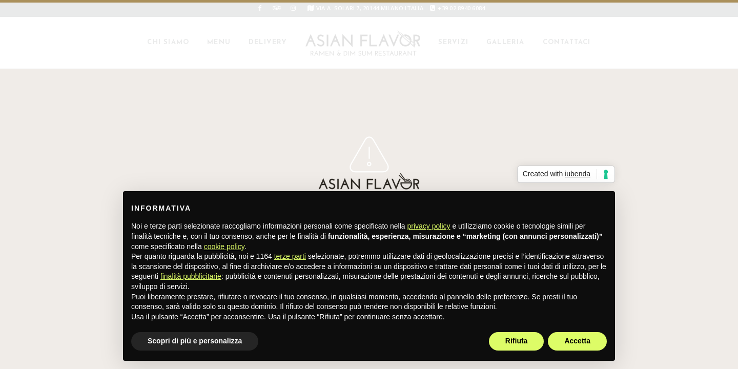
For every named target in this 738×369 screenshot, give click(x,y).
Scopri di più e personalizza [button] (195, 341)
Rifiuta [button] (516, 341)
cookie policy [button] (224, 246)
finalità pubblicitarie (190, 276)
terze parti (290, 256)
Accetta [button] (577, 341)
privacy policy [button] (428, 226)
